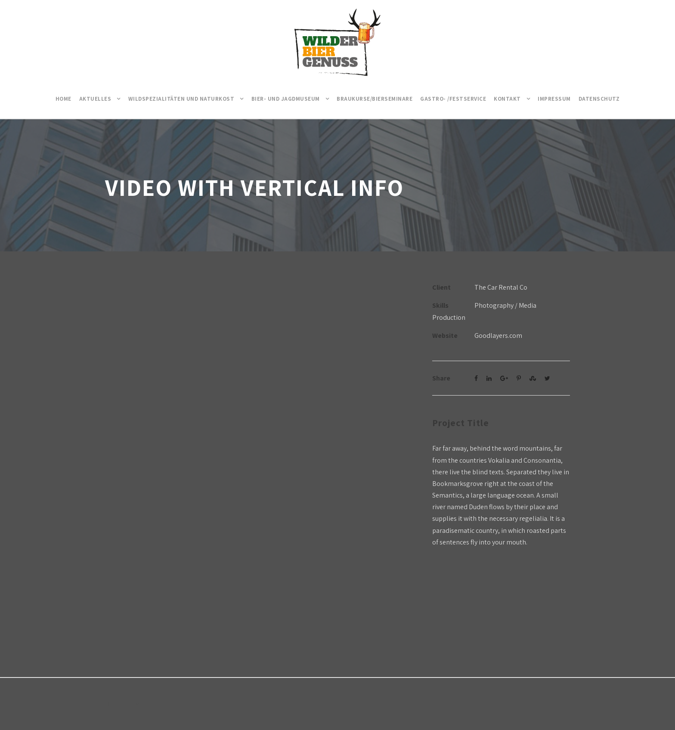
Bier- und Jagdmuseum (285, 98)
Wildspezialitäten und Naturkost (181, 98)
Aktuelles (95, 98)
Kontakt (507, 98)
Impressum (554, 98)
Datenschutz (599, 98)
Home (63, 98)
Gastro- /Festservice (453, 98)
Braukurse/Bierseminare (374, 98)
